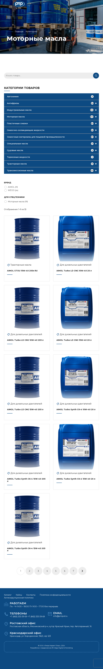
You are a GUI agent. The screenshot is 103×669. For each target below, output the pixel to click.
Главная (19, 31)
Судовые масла (53, 150)
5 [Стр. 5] (55, 571)
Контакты (30, 595)
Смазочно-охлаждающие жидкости (53, 130)
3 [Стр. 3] (38, 571)
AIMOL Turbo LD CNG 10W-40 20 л (74, 270)
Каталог (8, 595)
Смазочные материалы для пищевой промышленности (53, 137)
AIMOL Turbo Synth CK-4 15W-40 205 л (26, 549)
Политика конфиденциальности (55, 595)
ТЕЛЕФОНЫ (18, 613)
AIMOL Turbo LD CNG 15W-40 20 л (73, 340)
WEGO (11, 190)
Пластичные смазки (53, 123)
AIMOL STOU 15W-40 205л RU (22, 270)
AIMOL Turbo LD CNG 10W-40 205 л (25, 340)
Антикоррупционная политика (18, 598)
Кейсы (19, 595)
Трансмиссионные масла (53, 170)
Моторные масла (53, 116)
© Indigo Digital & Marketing (62, 648)
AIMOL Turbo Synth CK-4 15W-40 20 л (75, 479)
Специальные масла (53, 143)
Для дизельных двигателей (75, 265)
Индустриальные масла (53, 110)
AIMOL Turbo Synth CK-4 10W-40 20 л (75, 409)
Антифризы (53, 103)
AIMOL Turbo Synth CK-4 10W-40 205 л (26, 480)
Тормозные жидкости (50, 157)
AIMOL (11, 187)
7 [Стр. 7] (73, 571)
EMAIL (57, 613)
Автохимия (50, 96)
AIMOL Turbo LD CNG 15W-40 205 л (25, 409)
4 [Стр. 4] (47, 571)
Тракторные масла (53, 164)
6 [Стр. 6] (64, 571)
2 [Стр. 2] (29, 571)
